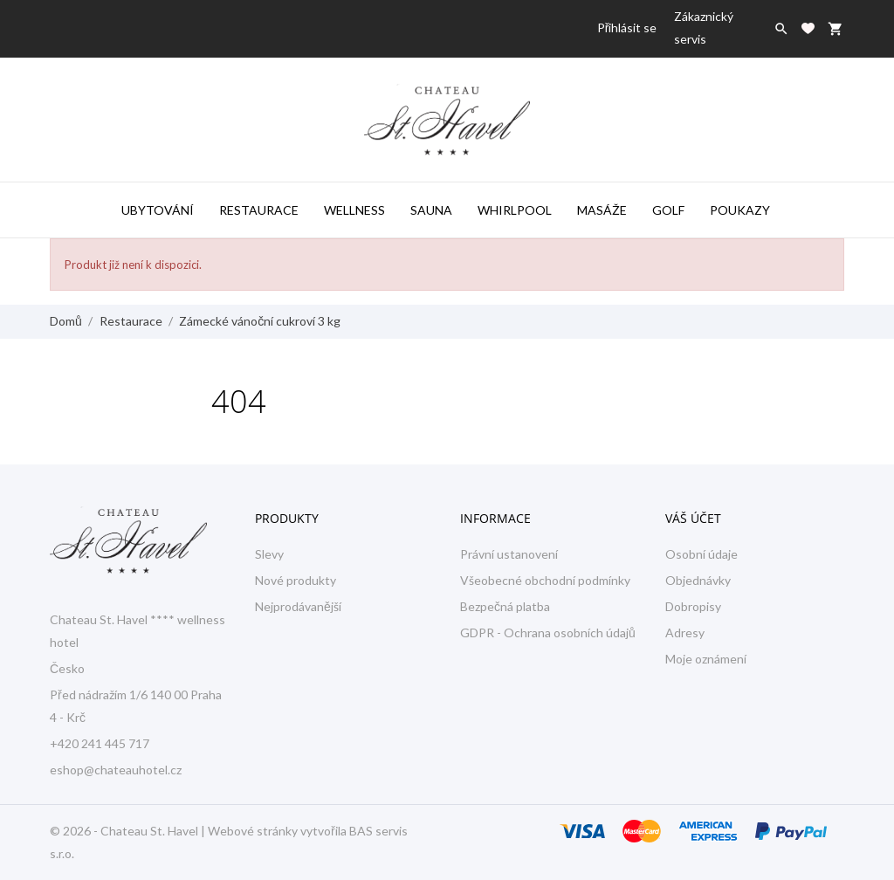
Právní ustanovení (509, 554)
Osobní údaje (701, 554)
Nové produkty (295, 580)
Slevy (269, 554)
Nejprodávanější (298, 606)
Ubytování (157, 210)
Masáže (602, 210)
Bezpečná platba (505, 606)
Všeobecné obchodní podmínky (545, 580)
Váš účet (693, 518)
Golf (668, 210)
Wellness (354, 210)
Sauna (431, 210)
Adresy (685, 632)
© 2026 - (75, 830)
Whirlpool (515, 210)
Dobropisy (693, 606)
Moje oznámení (705, 658)
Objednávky (698, 580)
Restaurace (259, 210)
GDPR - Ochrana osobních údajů (548, 632)
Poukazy (740, 210)
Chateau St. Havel (149, 830)
